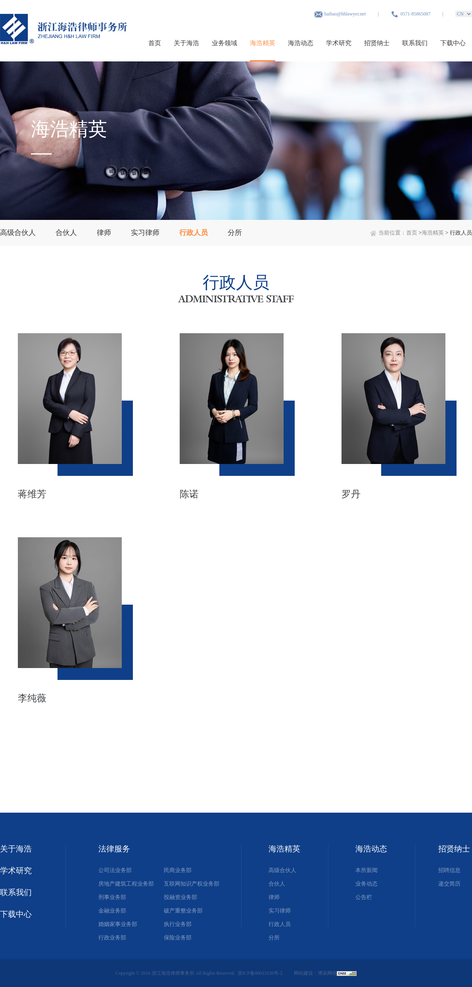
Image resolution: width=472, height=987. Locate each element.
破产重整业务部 (183, 911)
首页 (154, 43)
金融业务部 (112, 911)
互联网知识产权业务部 (191, 884)
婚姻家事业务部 (117, 924)
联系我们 (415, 43)
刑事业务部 (112, 897)
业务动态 (366, 884)
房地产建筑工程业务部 (126, 884)
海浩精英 (262, 43)
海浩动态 (300, 43)
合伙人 (277, 884)
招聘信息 (449, 870)
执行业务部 (178, 924)
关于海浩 (186, 43)
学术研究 (338, 43)
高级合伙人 (282, 870)
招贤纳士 (376, 43)
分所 (274, 938)
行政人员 (280, 924)
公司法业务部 (115, 870)
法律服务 (114, 848)
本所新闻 (366, 870)
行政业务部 (112, 938)
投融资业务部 (180, 897)
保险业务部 (178, 938)
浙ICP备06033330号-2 (261, 973)
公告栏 (363, 897)
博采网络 (327, 973)
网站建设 (303, 973)
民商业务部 (178, 870)
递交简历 (449, 884)
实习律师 (280, 911)
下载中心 (453, 43)
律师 (274, 897)
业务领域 (224, 43)
